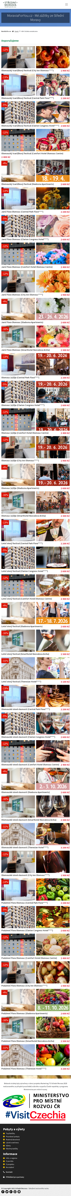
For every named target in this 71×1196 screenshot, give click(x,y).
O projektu (10, 1164)
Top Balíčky (10, 1133)
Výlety (8, 1145)
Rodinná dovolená (13, 1139)
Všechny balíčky (12, 1148)
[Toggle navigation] (66, 4)
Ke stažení (10, 1167)
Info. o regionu (11, 1158)
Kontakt (9, 1172)
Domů (17, 31)
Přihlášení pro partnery (15, 1177)
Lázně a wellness (12, 1142)
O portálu (9, 1161)
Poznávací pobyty (12, 1136)
